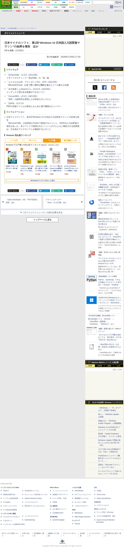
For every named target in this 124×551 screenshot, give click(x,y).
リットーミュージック (60, 491)
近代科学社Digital (58, 520)
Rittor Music (54, 487)
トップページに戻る (42, 220)
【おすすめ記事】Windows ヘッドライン (106, 402)
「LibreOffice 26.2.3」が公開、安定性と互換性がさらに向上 (109, 346)
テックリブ (76, 520)
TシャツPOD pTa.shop (105, 512)
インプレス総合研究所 (10, 498)
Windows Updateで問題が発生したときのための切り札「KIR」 (109, 442)
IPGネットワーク (100, 509)
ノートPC (14, 140)
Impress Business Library (33, 498)
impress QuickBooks (104, 498)
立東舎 (55, 502)
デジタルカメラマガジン (11, 517)
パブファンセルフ (103, 505)
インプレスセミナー (31, 502)
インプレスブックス (31, 516)
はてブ (46, 65)
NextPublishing (30, 520)
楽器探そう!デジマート (60, 494)
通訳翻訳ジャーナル (81, 498)
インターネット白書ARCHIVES (14, 524)
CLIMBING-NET (58, 513)
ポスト (15, 65)
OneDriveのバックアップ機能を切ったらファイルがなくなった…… (109, 458)
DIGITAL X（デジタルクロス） (35, 506)
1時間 (90, 32)
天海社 (99, 491)
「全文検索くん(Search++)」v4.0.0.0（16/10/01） (29, 89)
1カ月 (119, 32)
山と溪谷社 (54, 506)
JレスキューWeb (80, 502)
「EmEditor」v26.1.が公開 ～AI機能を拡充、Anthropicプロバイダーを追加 (109, 187)
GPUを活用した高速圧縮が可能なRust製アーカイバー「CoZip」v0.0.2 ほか (109, 101)
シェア (33, 65)
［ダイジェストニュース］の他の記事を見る (42, 212)
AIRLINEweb (79, 491)
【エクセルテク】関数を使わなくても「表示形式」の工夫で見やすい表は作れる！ (109, 337)
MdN (73, 510)
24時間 (99, 32)
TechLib (77, 524)
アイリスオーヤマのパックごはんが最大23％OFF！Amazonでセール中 (109, 260)
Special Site (96, 69)
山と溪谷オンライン (59, 509)
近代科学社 (54, 517)
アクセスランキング (99, 29)
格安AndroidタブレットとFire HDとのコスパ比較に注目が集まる (109, 221)
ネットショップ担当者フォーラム (36, 494)
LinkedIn (71, 65)
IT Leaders (6, 502)
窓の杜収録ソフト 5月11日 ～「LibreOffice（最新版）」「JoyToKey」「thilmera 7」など (101, 321)
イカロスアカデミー (81, 506)
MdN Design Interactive (82, 517)
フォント (101, 11)
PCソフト (33, 140)
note (58, 65)
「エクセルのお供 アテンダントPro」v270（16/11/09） (32, 82)
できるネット (7, 520)
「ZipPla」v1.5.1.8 (14, 103)
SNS (86, 11)
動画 (93, 11)
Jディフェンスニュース (83, 494)
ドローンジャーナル (10, 506)
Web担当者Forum (9, 494)
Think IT (6, 491)
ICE (95, 487)
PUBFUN (97, 502)
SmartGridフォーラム (32, 491)
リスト (22, 65)
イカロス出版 (76, 487)
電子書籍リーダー (71, 140)
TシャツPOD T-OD (59, 498)
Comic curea (101, 494)
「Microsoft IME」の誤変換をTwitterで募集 (25, 123)
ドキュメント (76, 11)
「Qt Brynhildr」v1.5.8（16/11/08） (22, 75)
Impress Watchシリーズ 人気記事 (105, 362)
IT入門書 (51, 140)
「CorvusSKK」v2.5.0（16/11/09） (22, 96)
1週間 (109, 32)
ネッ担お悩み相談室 (10, 510)
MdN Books (78, 513)
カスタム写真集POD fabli (106, 516)
